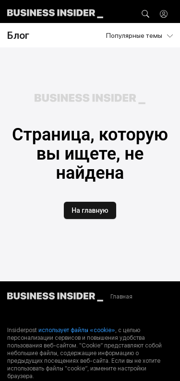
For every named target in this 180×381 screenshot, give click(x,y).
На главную (90, 210)
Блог (18, 35)
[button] (145, 14)
